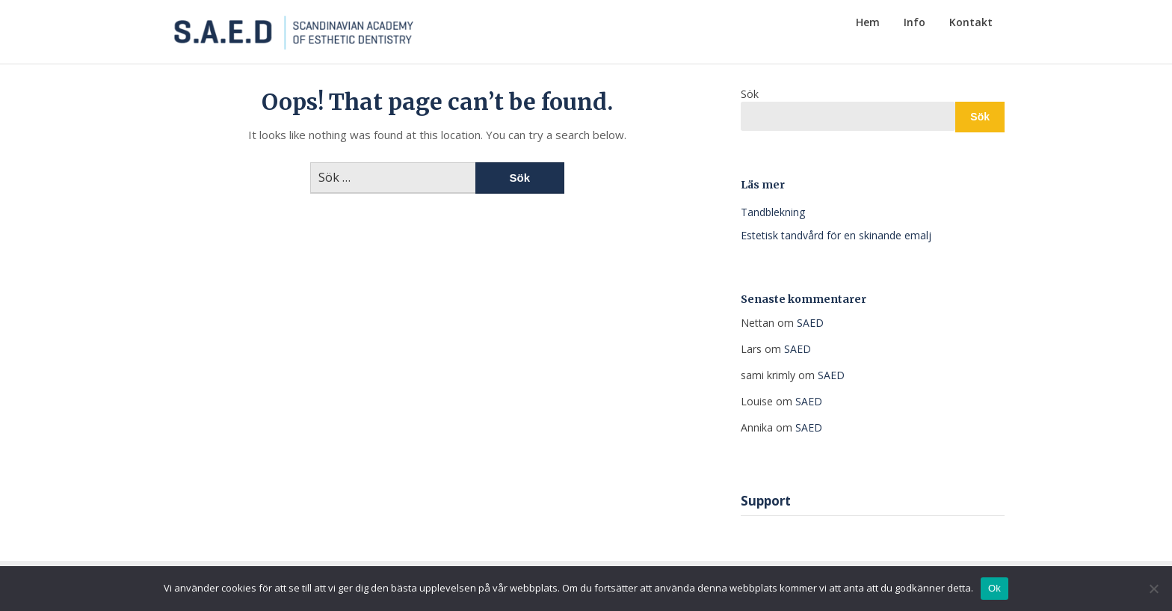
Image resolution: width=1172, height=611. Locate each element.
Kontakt (971, 22)
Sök (750, 94)
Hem (868, 22)
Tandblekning (773, 212)
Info (914, 22)
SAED (810, 323)
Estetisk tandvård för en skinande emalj (836, 235)
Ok (994, 588)
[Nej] (1153, 588)
